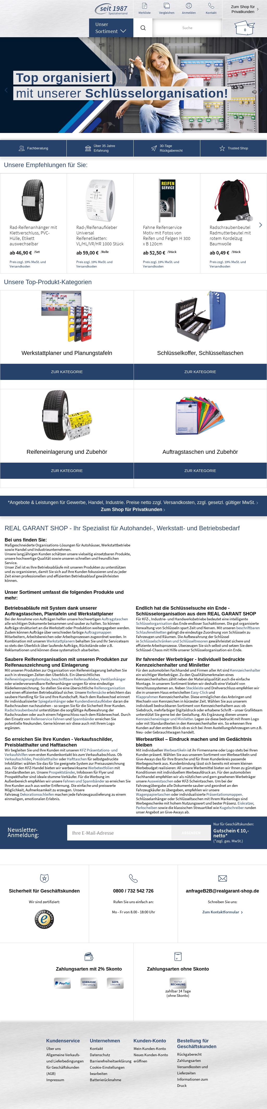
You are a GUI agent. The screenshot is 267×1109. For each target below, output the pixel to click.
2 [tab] (129, 126)
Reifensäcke (96, 692)
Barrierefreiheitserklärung (109, 1061)
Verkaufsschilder (18, 758)
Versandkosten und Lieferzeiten (192, 1069)
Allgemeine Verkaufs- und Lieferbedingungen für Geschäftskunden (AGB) (65, 1064)
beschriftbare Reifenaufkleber (75, 679)
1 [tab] (122, 126)
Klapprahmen (147, 696)
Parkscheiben (146, 807)
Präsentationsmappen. (224, 794)
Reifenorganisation (109, 687)
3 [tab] (137, 126)
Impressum (55, 1079)
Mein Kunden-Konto (150, 1048)
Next (261, 88)
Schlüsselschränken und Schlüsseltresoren (174, 641)
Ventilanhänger (113, 679)
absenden (191, 832)
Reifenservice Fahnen (48, 718)
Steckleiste (194, 687)
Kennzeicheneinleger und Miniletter (164, 718)
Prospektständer (62, 772)
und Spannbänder (89, 781)
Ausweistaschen (160, 781)
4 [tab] (145, 126)
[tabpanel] (133, 85)
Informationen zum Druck (192, 1082)
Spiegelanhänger (52, 701)
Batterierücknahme (105, 1079)
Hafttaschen (77, 758)
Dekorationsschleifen (37, 794)
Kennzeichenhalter (245, 670)
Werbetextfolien (101, 767)
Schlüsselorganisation (154, 623)
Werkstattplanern (61, 641)
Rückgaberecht (189, 1054)
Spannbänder (83, 718)
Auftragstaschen (115, 618)
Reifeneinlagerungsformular (27, 679)
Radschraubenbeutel (21, 710)
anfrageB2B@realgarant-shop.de (222, 891)
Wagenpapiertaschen (153, 794)
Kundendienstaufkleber (93, 701)
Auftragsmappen (97, 632)
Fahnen (69, 781)
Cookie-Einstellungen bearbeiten (107, 1070)
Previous (6, 88)
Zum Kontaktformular (221, 911)
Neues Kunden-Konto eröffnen (151, 1057)
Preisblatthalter (45, 758)
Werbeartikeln (175, 750)
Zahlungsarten (189, 1060)
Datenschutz (100, 1054)
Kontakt (96, 1048)
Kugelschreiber (232, 807)
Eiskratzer (245, 803)
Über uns (53, 1048)
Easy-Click (200, 692)
